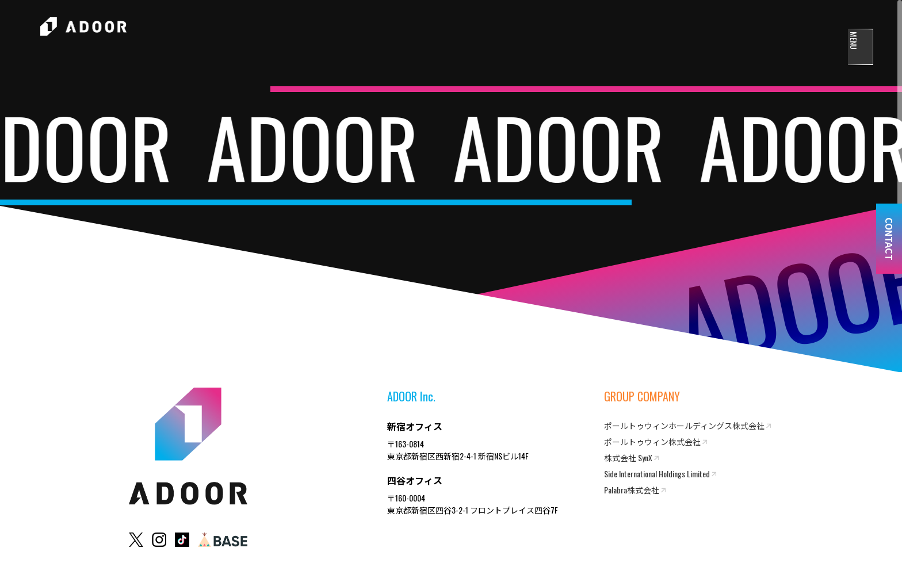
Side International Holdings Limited (657, 474)
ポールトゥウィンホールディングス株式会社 (684, 425)
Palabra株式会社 (631, 490)
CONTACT (889, 239)
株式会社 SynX (628, 457)
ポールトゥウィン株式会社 (652, 441)
